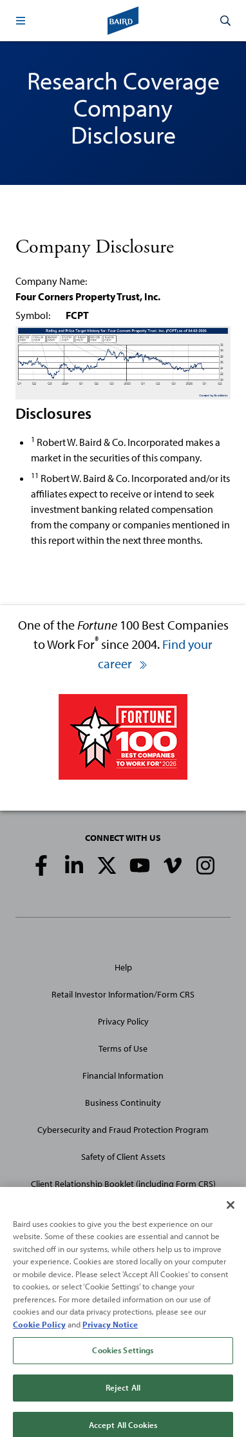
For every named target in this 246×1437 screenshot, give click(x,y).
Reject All (123, 1394)
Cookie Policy (39, 1331)
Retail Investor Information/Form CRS (123, 994)
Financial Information (123, 1075)
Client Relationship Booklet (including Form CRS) (123, 1184)
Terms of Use (123, 1048)
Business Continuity (123, 1102)
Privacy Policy (123, 1021)
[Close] (230, 1212)
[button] (20, 20)
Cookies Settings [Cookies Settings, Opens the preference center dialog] (122, 1358)
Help (123, 967)
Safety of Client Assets (123, 1156)
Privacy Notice (110, 1331)
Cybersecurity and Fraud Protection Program (123, 1129)
